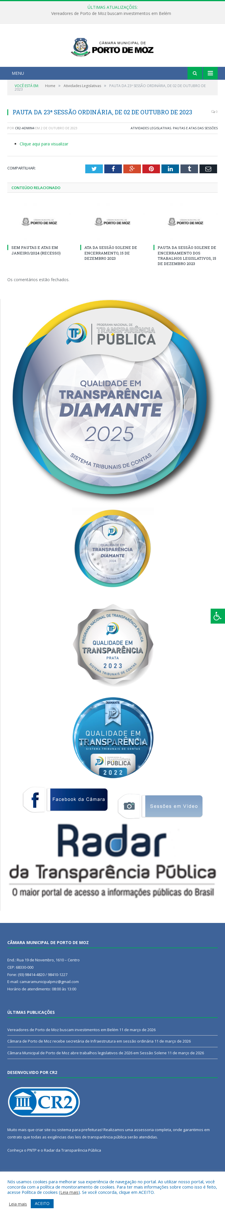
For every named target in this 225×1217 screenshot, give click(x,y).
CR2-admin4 (24, 151)
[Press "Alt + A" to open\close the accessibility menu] (218, 616)
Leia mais (69, 1192)
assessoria (144, 1152)
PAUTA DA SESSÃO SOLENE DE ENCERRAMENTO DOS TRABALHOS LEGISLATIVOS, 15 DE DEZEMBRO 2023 (187, 278)
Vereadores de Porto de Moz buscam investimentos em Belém (111, 13)
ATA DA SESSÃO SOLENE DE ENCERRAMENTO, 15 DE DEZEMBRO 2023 (110, 276)
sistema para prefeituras (79, 1152)
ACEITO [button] (42, 1203)
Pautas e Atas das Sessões (195, 151)
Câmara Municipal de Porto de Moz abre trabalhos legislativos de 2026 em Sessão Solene (87, 1075)
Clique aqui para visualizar (44, 166)
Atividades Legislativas (151, 151)
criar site (43, 1152)
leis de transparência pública (101, 1159)
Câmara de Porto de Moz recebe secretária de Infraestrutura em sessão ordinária (80, 1064)
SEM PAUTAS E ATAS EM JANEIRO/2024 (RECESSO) (36, 273)
